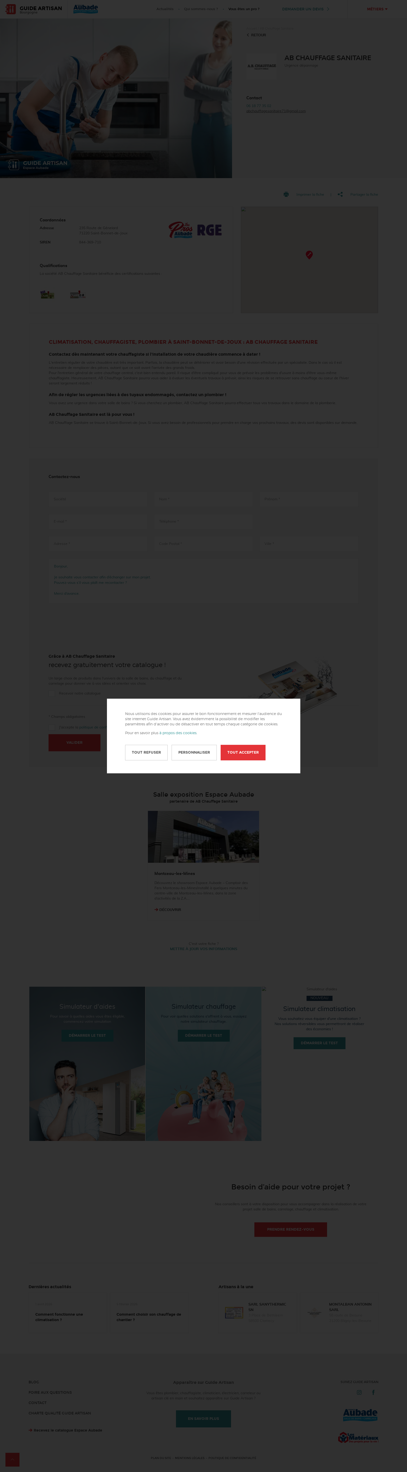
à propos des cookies (177, 733)
